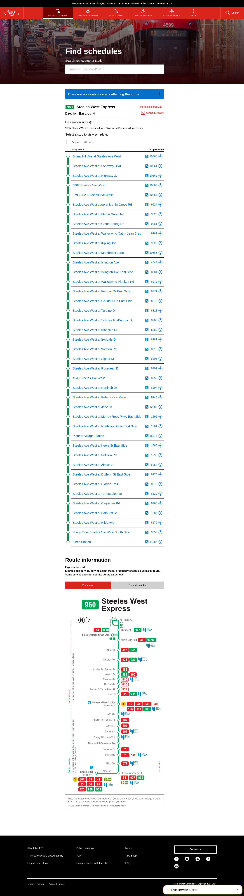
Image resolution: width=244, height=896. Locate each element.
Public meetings (85, 848)
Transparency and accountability (45, 855)
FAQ (127, 863)
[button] (193, 13)
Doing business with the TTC (92, 863)
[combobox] (114, 69)
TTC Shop (131, 855)
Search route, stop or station (84, 60)
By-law (41, 884)
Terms (30, 884)
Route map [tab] (88, 585)
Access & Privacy (56, 884)
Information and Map (150, 107)
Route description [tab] (137, 585)
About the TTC (35, 848)
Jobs (79, 855)
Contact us (195, 849)
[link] (114, 94)
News (128, 848)
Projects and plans (37, 863)
